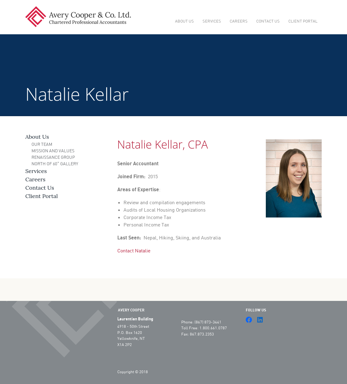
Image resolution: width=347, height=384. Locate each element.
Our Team (41, 144)
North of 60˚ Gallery (54, 163)
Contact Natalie (133, 250)
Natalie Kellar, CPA (162, 144)
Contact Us (268, 21)
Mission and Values (52, 150)
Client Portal (302, 21)
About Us (184, 21)
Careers (239, 21)
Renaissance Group (53, 157)
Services (212, 21)
